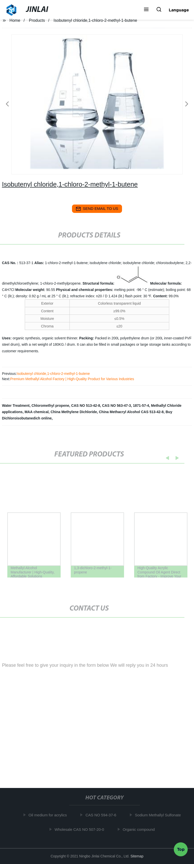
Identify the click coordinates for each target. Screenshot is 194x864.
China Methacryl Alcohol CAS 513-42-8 (131, 412)
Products (37, 20)
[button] (146, 10)
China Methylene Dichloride (74, 412)
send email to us (97, 208)
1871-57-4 (141, 405)
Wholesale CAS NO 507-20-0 (80, 829)
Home (15, 20)
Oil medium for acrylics (49, 815)
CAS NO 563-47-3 (116, 405)
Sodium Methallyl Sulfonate (159, 815)
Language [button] (179, 10)
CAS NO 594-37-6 (102, 815)
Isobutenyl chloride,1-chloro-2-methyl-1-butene (53, 374)
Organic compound (140, 829)
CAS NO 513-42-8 (85, 405)
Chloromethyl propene (50, 405)
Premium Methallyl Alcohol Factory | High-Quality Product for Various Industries (72, 379)
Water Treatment (16, 405)
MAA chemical (36, 412)
